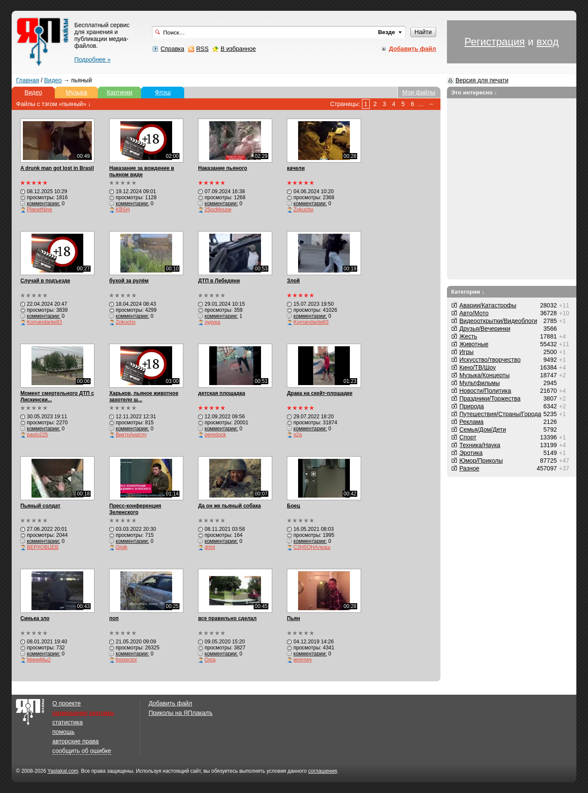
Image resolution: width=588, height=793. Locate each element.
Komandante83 (44, 322)
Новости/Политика (485, 390)
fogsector (126, 660)
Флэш (163, 92)
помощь (63, 731)
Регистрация (495, 41)
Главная (27, 80)
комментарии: (43, 204)
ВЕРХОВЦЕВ (42, 547)
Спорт (467, 437)
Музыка (77, 92)
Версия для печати (482, 80)
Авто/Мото (474, 313)
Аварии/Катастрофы (487, 305)
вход (548, 41)
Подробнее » (92, 59)
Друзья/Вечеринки (484, 328)
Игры (466, 351)
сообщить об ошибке (81, 750)
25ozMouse (217, 210)
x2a (297, 435)
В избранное (238, 48)
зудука (212, 322)
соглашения (322, 771)
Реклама (471, 421)
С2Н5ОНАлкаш (311, 547)
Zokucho (303, 210)
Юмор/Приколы (481, 460)
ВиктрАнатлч (131, 435)
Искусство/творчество (490, 359)
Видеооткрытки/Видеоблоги (498, 320)
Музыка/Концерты (484, 375)
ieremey (302, 660)
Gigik (121, 547)
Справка (172, 48)
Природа (471, 406)
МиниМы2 (38, 660)
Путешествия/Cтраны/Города (500, 414)
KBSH (123, 210)
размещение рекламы (83, 712)
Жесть (468, 336)
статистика (67, 722)
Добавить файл (170, 703)
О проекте (66, 703)
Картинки (119, 92)
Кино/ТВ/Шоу (477, 367)
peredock (215, 435)
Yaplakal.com (62, 771)
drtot (209, 547)
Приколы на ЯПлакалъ (180, 712)
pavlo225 (37, 435)
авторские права (75, 741)
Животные (474, 344)
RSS (202, 48)
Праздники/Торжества (490, 398)
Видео (53, 80)
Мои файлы (418, 92)
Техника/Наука (479, 445)
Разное (469, 468)
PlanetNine (39, 210)
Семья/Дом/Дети (482, 429)
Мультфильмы (479, 382)
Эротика (471, 452)
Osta (209, 660)
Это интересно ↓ (474, 92)
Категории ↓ (468, 291)
